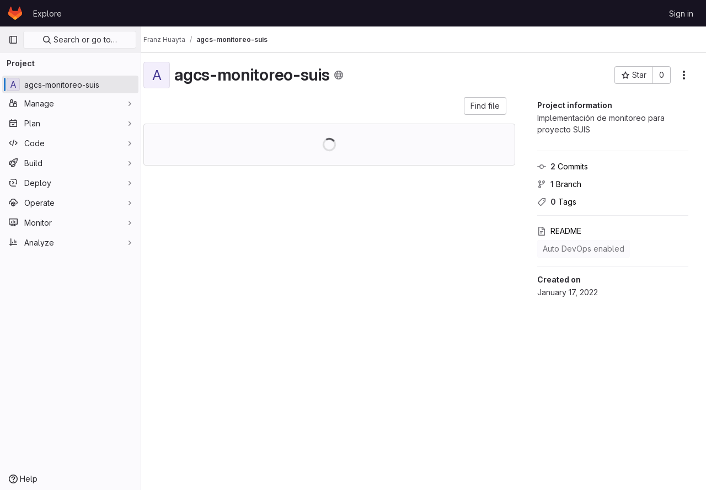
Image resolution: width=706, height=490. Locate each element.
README (559, 231)
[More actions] (684, 75)
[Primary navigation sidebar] (13, 40)
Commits (562, 166)
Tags (556, 201)
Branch (559, 184)
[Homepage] (15, 13)
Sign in (681, 13)
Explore (47, 13)
